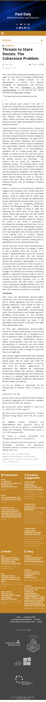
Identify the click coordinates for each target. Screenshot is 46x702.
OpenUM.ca (31, 697)
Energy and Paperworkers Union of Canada (19, 456)
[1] (19, 133)
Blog (8, 40)
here (16, 92)
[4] (17, 232)
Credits (29, 630)
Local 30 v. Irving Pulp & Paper (27, 459)
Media (37, 619)
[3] (3, 407)
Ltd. (4, 462)
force (23, 697)
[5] (37, 242)
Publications (29, 617)
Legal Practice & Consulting (22, 622)
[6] (20, 279)
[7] (39, 287)
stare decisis (13, 462)
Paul (19, 617)
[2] (41, 177)
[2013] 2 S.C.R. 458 (9, 454)
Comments (9, 46)
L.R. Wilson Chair (21, 699)
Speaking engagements (22, 619)
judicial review (8, 459)
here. (29, 92)
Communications (23, 454)
